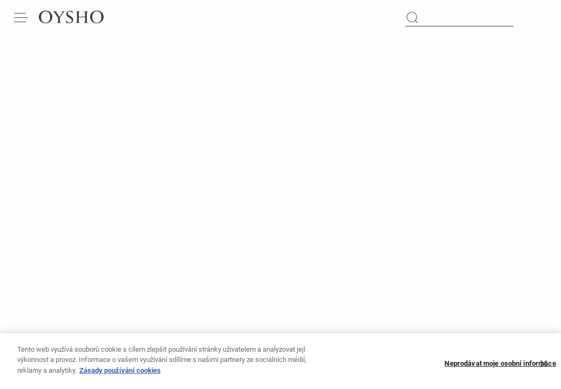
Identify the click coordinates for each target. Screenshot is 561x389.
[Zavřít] (544, 366)
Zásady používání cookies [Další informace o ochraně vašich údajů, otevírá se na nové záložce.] (120, 374)
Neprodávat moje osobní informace (500, 367)
